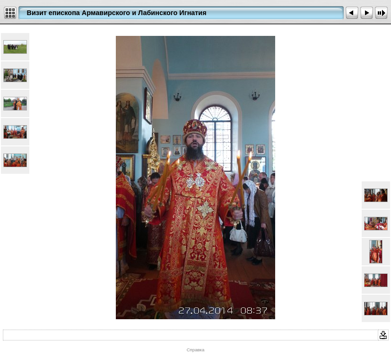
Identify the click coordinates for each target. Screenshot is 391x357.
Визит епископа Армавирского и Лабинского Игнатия (117, 13)
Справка (196, 349)
